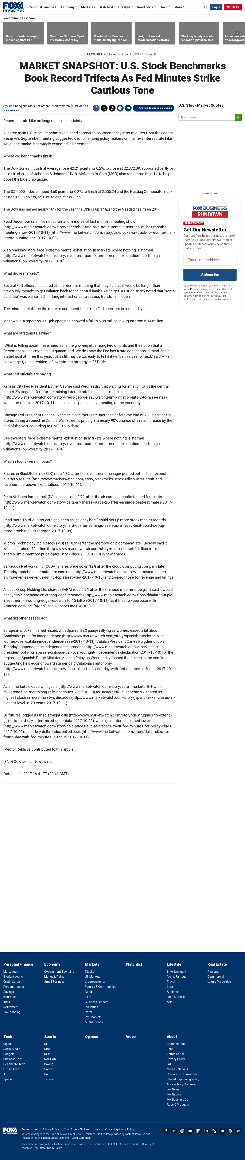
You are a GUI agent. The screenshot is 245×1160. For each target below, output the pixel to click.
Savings (8, 991)
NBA (47, 1049)
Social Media (11, 1049)
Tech (164, 7)
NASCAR (50, 1059)
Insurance (9, 997)
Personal (213, 971)
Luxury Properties (219, 981)
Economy (67, 7)
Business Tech (13, 1059)
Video (131, 1036)
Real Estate (145, 7)
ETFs (88, 997)
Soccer (49, 1069)
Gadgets (9, 1054)
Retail (89, 1012)
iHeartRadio (238, 1131)
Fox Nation (174, 1094)
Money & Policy (54, 976)
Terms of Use (218, 289)
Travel (171, 981)
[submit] (238, 117)
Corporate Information (182, 1074)
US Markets (92, 976)
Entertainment (176, 971)
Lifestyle (124, 7)
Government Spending (59, 971)
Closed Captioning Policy (183, 1079)
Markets (87, 7)
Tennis (48, 1079)
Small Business (54, 981)
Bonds (89, 991)
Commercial (215, 976)
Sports (50, 1036)
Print (120, 108)
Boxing (48, 1064)
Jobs (170, 1049)
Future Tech (11, 1069)
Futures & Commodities (100, 986)
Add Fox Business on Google (155, 108)
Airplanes (173, 991)
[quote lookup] (206, 117)
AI (4, 1074)
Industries (91, 1007)
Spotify (230, 1131)
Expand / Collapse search (205, 7)
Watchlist (106, 7)
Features (94, 54)
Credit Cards (11, 981)
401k (6, 1002)
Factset (129, 1134)
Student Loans (13, 976)
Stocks (89, 971)
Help (97, 1129)
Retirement (11, 1007)
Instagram (182, 1131)
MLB (47, 1054)
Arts (169, 1002)
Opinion (91, 1036)
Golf (47, 1074)
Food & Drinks (176, 997)
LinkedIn (206, 1131)
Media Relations (177, 1069)
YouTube (190, 1131)
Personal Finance (41, 7)
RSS (214, 1131)
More (178, 7)
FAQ (169, 1064)
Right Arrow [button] (237, 33)
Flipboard (198, 1131)
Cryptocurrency (95, 981)
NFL (46, 1044)
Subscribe (210, 275)
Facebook (96, 108)
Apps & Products (178, 1104)
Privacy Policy (198, 289)
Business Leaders (96, 1002)
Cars (170, 986)
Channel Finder (177, 1044)
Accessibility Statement (182, 1084)
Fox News (173, 1089)
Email (128, 108)
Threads (112, 108)
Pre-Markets (93, 1017)
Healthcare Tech (14, 1064)
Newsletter (222, 1131)
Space (7, 1079)
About (172, 1036)
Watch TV (232, 7)
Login (216, 7)
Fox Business (13, 7)
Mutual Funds (94, 1022)
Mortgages (10, 971)
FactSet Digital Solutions (55, 1137)
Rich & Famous (176, 976)
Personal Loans (13, 986)
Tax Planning (11, 1012)
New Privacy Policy (51, 1148)
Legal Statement (81, 1137)
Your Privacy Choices (77, 1129)
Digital (7, 1044)
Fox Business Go (177, 1099)
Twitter (104, 108)
